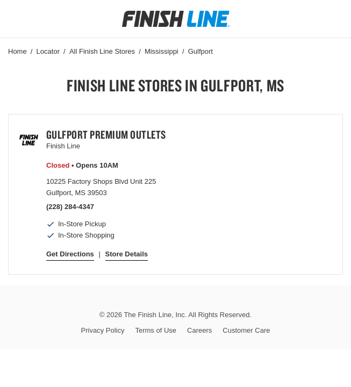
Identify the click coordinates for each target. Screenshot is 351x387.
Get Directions (70, 254)
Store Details (126, 254)
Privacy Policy (103, 330)
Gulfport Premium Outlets (106, 134)
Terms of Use (155, 330)
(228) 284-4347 (70, 207)
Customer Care (246, 330)
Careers (199, 330)
